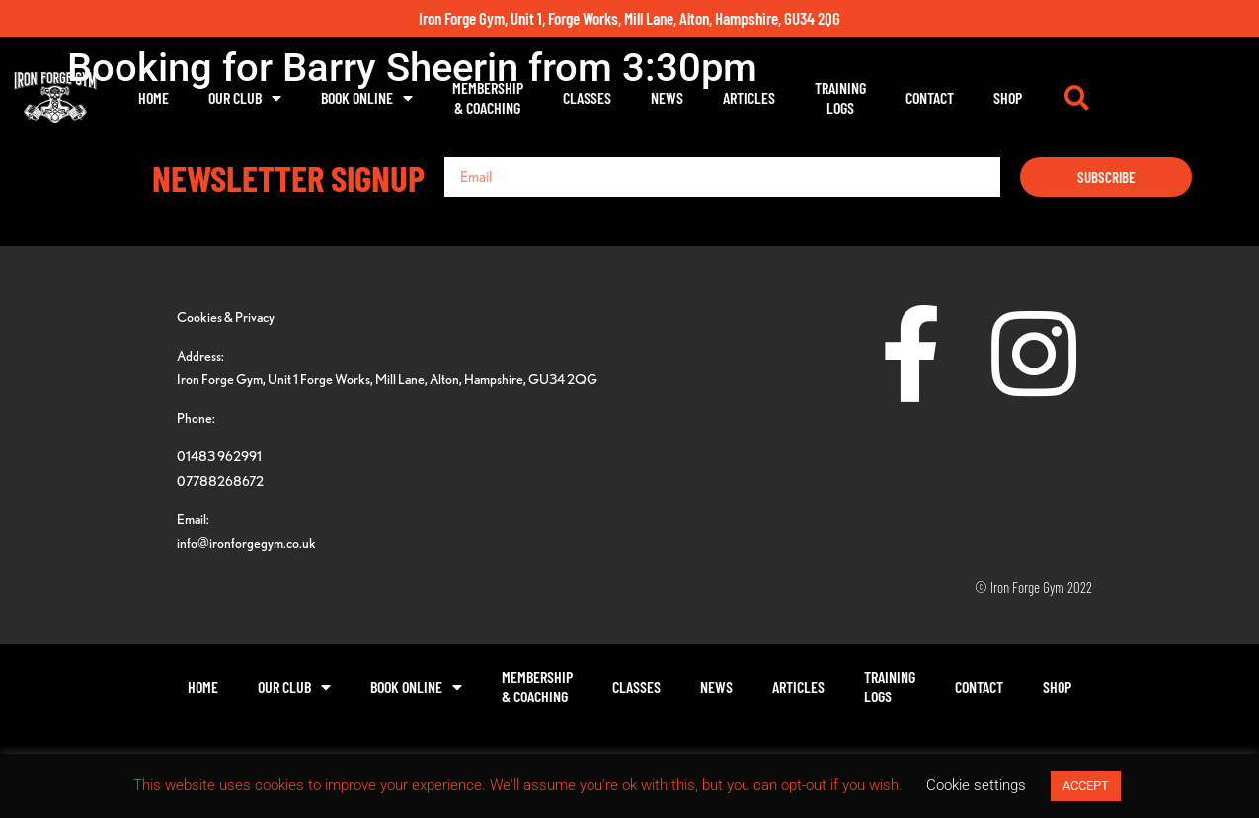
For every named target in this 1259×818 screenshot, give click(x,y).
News (762, 97)
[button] (1173, 98)
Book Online (462, 98)
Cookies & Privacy (226, 316)
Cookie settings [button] (976, 785)
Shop (1102, 97)
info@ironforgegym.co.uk (246, 542)
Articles (844, 97)
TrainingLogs (935, 97)
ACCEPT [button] (1085, 785)
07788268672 (220, 480)
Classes (682, 97)
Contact (1024, 97)
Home (248, 97)
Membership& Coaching (582, 97)
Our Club (339, 98)
